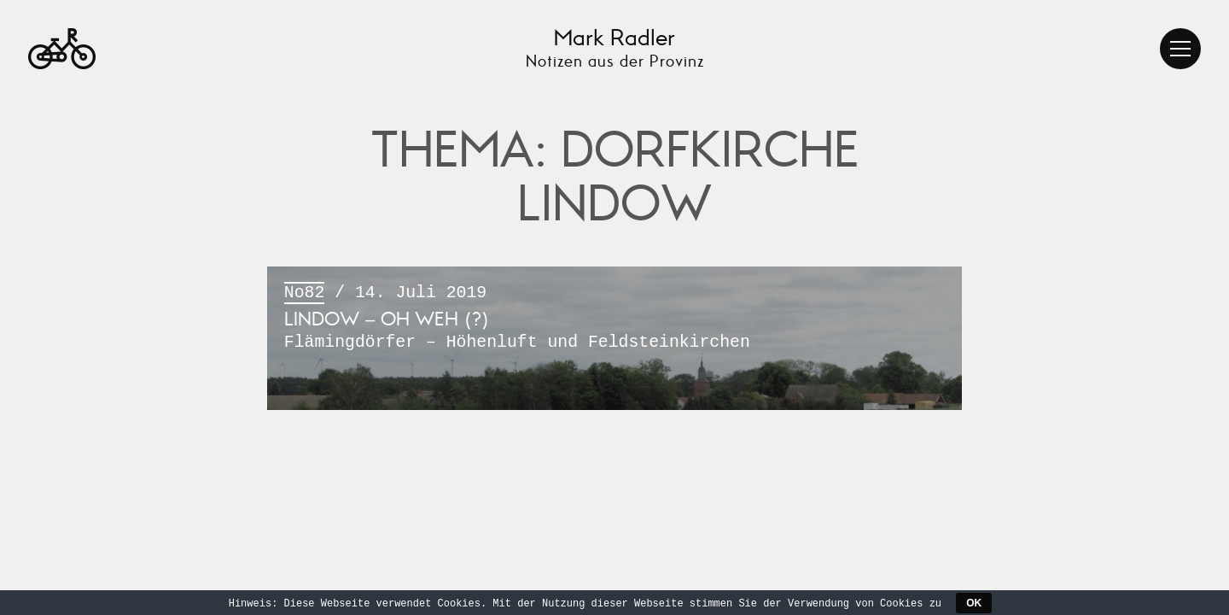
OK (973, 603)
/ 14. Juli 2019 (614, 319)
